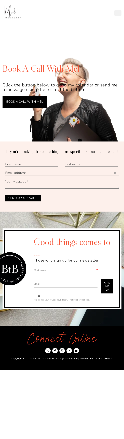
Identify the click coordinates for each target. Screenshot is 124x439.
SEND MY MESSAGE (22, 198)
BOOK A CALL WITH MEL (24, 102)
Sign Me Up (107, 286)
